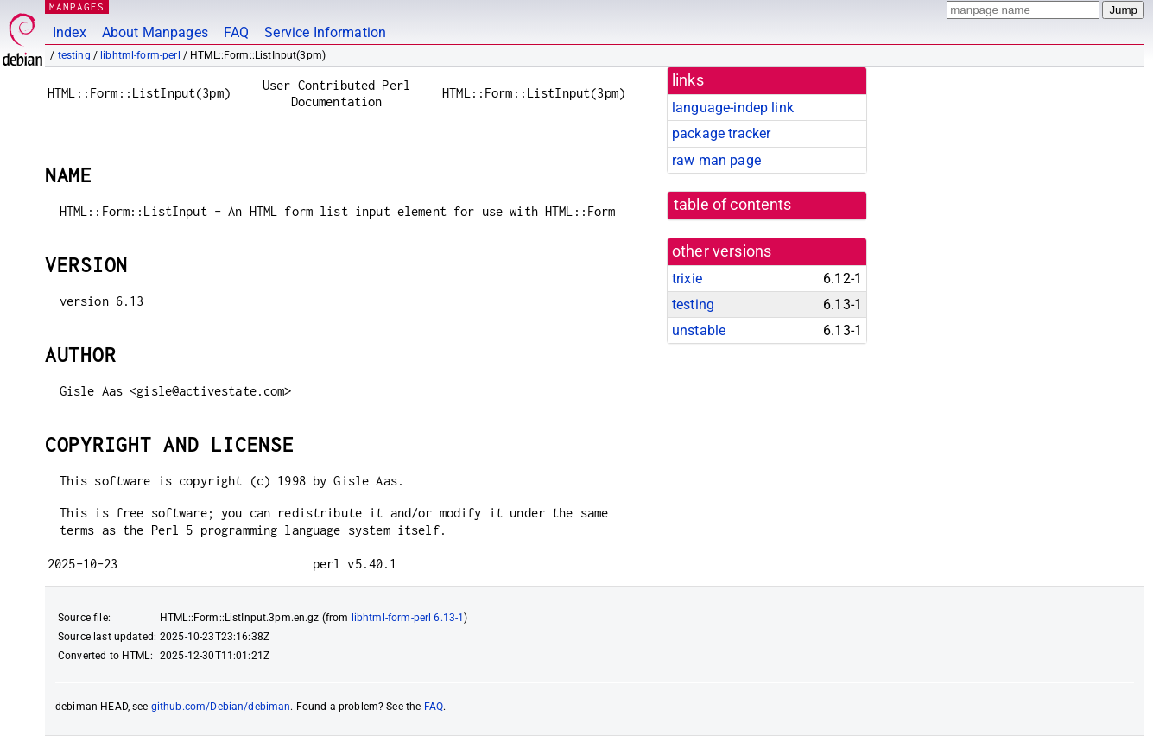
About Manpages (155, 32)
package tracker (721, 133)
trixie (687, 278)
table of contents (733, 204)
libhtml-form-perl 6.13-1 (408, 618)
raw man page (716, 160)
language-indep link (733, 107)
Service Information (325, 32)
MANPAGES (77, 6)
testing (74, 55)
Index (69, 32)
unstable (698, 330)
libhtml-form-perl (140, 55)
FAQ (236, 32)
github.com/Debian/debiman (221, 707)
